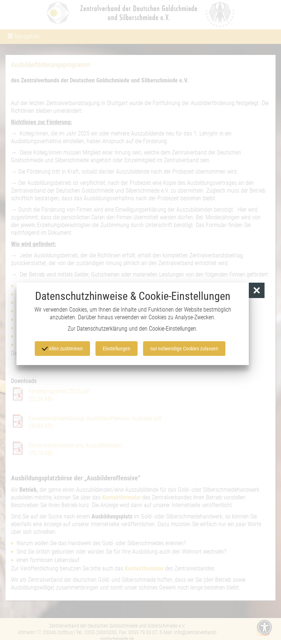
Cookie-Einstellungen (172, 328)
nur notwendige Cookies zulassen (184, 348)
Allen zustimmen (62, 348)
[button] (257, 290)
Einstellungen (116, 348)
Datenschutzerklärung (102, 328)
